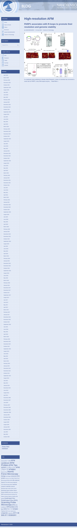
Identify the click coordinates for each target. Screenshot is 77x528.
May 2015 (6, 357)
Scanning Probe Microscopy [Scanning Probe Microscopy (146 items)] (8, 505)
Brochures (6, 29)
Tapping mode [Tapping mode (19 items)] (4, 512)
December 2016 (7, 318)
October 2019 (7, 239)
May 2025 (6, 97)
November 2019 (7, 237)
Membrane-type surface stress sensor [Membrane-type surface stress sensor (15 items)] (8, 489)
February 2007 (7, 406)
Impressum (5, 450)
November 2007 (7, 401)
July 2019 (6, 246)
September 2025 (7, 87)
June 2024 (6, 119)
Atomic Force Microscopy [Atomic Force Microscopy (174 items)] (9, 474)
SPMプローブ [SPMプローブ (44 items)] (7, 510)
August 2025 (6, 90)
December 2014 (7, 369)
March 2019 (6, 256)
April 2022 (6, 171)
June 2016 (6, 330)
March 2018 (6, 281)
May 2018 (6, 278)
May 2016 (6, 332)
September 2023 (7, 139)
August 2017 (6, 298)
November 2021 (7, 183)
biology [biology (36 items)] (3, 477)
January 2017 (7, 315)
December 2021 (7, 180)
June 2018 (6, 276)
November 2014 (7, 372)
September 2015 (7, 349)
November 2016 (7, 320)
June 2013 (6, 391)
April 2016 (6, 335)
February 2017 (7, 313)
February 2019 (7, 259)
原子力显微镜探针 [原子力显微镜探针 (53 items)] (11, 517)
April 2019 (6, 254)
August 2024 (6, 114)
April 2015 (6, 359)
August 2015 (6, 352)
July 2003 (6, 433)
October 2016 (7, 322)
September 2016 (7, 325)
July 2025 (6, 92)
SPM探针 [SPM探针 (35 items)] (15, 510)
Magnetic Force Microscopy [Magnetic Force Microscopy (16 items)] (7, 483)
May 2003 (6, 435)
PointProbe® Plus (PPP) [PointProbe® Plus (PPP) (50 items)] (9, 502)
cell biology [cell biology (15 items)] (8, 477)
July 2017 (6, 300)
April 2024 (6, 124)
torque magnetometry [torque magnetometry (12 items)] (12, 512)
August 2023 (6, 141)
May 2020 (6, 222)
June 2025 (6, 95)
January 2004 (7, 428)
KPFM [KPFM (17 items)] (11, 481)
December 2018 (7, 264)
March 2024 (6, 126)
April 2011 (6, 396)
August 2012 (6, 394)
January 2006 (7, 416)
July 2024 (6, 117)
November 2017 (7, 291)
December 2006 (7, 408)
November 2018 (7, 266)
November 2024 (7, 107)
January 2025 (7, 102)
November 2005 (7, 418)
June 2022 (6, 166)
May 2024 (6, 121)
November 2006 (7, 411)
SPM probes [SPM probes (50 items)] (10, 508)
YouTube (6, 63)
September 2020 (7, 212)
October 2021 (7, 185)
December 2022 (7, 153)
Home (5, 22)
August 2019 (6, 244)
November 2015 (7, 345)
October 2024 (7, 109)
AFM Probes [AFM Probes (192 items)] (7, 465)
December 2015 (7, 342)
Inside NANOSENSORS (9, 32)
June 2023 (6, 146)
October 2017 (7, 293)
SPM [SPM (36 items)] (13, 506)
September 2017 (7, 295)
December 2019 (7, 234)
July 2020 (6, 217)
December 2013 (7, 389)
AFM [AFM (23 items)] (9, 462)
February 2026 (7, 80)
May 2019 (6, 251)
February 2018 (7, 283)
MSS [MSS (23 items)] (2, 495)
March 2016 (6, 337)
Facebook (6, 58)
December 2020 (7, 205)
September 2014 (7, 376)
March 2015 (6, 362)
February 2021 (7, 200)
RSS (5, 55)
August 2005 (6, 423)
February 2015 (7, 364)
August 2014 (6, 379)
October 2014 (7, 374)
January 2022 (7, 178)
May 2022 (6, 168)
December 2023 (7, 131)
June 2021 (6, 190)
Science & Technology (9, 34)
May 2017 (6, 305)
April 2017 (6, 308)
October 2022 (7, 158)
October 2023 (7, 136)
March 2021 (6, 198)
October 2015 (7, 347)
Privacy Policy (5, 448)
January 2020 (7, 232)
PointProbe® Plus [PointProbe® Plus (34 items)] (10, 500)
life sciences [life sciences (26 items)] (16, 481)
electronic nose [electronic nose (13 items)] (8, 479)
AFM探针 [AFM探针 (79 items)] (12, 471)
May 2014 (6, 384)
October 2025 (7, 85)
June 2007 (6, 403)
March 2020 (6, 227)
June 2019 (6, 249)
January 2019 (7, 261)
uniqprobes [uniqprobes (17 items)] (10, 514)
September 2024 (7, 112)
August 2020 (6, 215)
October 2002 (7, 438)
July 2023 (6, 144)
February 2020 (7, 229)
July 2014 (6, 381)
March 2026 (6, 77)
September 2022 (7, 161)
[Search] (10, 45)
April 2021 (6, 195)
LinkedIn (6, 65)
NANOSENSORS (30, 30)
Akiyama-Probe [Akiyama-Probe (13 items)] (4, 473)
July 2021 (6, 188)
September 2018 (7, 271)
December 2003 (7, 430)
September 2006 (7, 413)
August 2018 (6, 273)
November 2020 (7, 207)
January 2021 (7, 202)
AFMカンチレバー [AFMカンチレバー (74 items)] (8, 469)
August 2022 (6, 163)
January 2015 (7, 367)
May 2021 (6, 193)
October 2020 (7, 210)
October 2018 (7, 269)
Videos (5, 27)
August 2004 (6, 425)
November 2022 (7, 156)
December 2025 (7, 82)
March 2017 (6, 310)
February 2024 (7, 129)
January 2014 (7, 386)
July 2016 (6, 327)
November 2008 (7, 398)
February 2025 (7, 99)
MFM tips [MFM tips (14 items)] (16, 493)
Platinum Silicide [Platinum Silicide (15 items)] (4, 498)
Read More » (55, 81)
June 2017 (6, 303)
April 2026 (6, 75)
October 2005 (7, 421)
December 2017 (7, 288)
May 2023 (6, 148)
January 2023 (7, 151)
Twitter (5, 60)
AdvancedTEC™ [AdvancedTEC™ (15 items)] (4, 462)
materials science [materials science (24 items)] (10, 488)
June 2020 (6, 220)
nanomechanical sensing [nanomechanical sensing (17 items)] (9, 495)
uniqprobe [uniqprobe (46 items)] (4, 514)
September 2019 (7, 242)
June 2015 (6, 354)
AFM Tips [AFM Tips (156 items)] (12, 466)
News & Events (7, 24)
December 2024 (7, 104)
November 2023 (7, 134)
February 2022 (7, 175)
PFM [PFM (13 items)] (16, 495)
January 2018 (7, 286)
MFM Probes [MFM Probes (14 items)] (11, 493)
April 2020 (6, 224)
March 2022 (6, 173)
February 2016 (7, 340)
